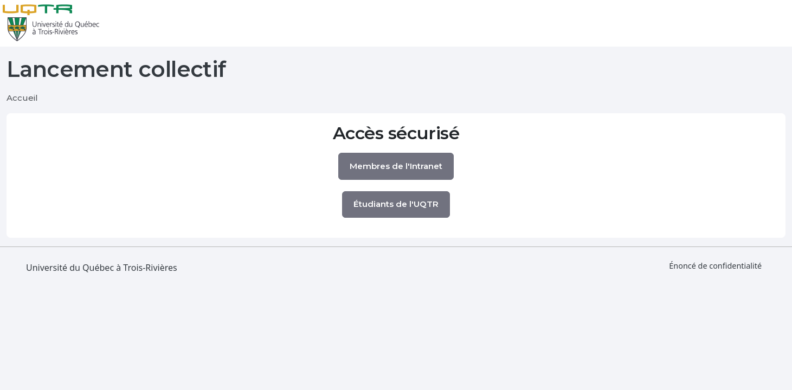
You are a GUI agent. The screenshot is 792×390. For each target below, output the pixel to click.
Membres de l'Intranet (396, 166)
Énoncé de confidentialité (715, 266)
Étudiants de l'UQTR (396, 204)
